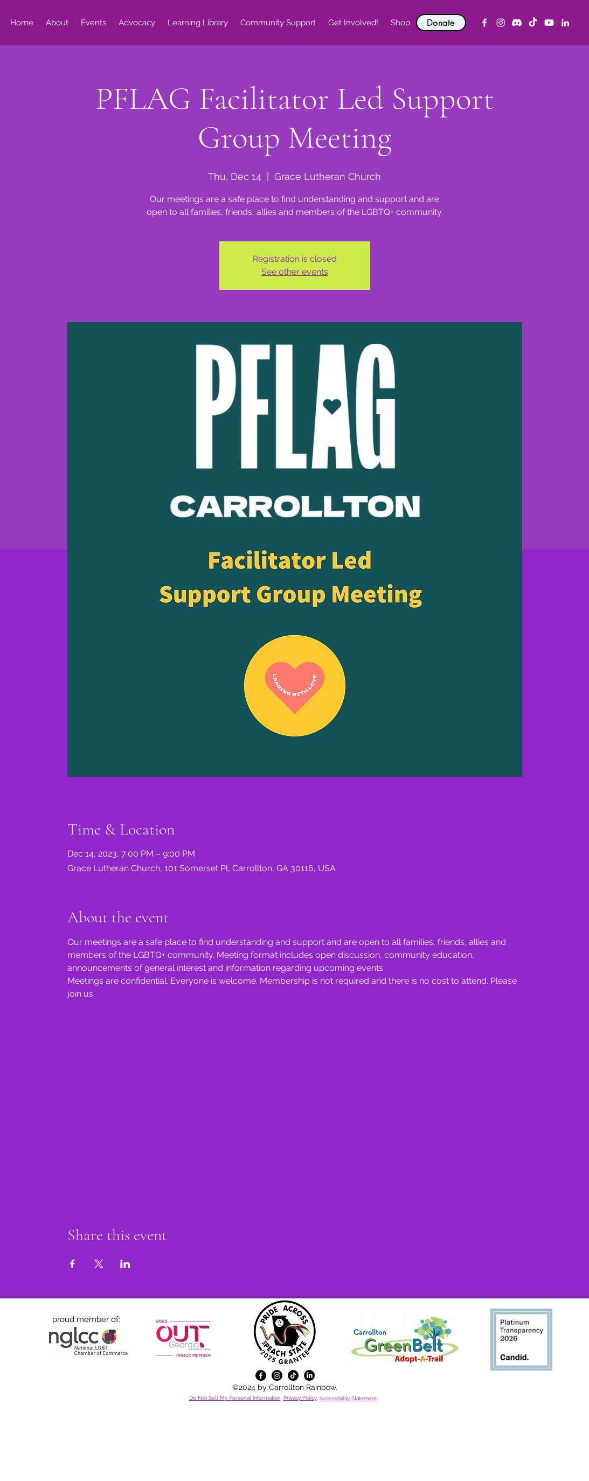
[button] (57, 22)
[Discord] (516, 22)
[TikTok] (533, 22)
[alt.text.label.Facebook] (484, 22)
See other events (294, 272)
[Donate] (441, 22)
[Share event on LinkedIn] (125, 1264)
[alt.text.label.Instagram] (500, 22)
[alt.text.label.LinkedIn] (565, 22)
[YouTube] (549, 22)
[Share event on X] (99, 1264)
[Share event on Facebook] (72, 1264)
